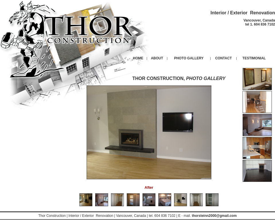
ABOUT (157, 58)
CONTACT (223, 58)
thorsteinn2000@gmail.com (214, 216)
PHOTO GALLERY (189, 58)
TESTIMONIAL (254, 58)
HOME (138, 58)
